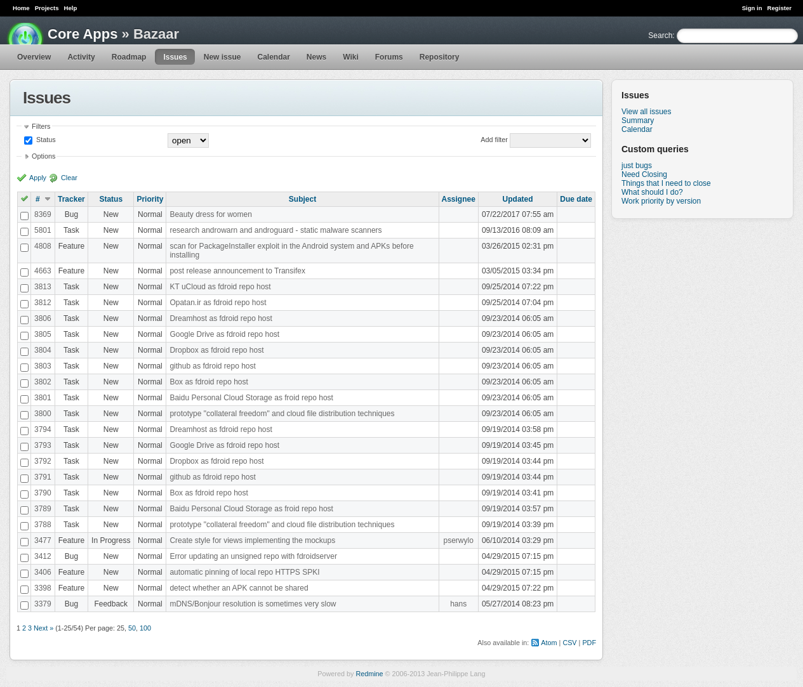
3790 (42, 492)
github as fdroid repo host (212, 366)
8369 (42, 214)
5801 (42, 230)
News (316, 57)
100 (145, 628)
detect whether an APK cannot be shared (238, 588)
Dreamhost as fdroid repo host (220, 318)
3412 (42, 556)
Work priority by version (661, 201)
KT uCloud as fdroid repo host (219, 286)
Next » (43, 628)
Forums (389, 57)
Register (779, 7)
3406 (42, 572)
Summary (637, 120)
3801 (42, 397)
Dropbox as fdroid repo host (216, 350)
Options (43, 156)
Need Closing (644, 174)
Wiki (351, 57)
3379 (42, 603)
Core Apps (82, 34)
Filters (41, 126)
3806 (42, 318)
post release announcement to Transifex (237, 270)
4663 (42, 270)
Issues (175, 57)
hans (458, 603)
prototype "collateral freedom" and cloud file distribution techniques (281, 413)
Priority (149, 199)
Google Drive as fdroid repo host (224, 334)
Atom (549, 642)
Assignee (458, 199)
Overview (34, 57)
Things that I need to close (666, 183)
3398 (42, 588)
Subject (302, 199)
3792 (42, 461)
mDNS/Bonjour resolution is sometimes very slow (252, 603)
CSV (569, 642)
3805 (42, 334)
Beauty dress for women (210, 214)
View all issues (646, 111)
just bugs (636, 165)
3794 (42, 429)
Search (660, 35)
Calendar (273, 57)
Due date (576, 199)
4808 (42, 246)
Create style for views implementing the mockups (252, 540)
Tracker (71, 199)
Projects (47, 7)
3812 (42, 302)
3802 (42, 381)
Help (70, 7)
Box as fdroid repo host (208, 381)
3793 (42, 445)
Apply (37, 177)
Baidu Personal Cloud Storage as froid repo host (251, 397)
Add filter (494, 139)
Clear (69, 177)
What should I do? (652, 192)
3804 (42, 350)
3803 (42, 366)
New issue (222, 57)
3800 (42, 413)
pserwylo (459, 540)
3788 (42, 524)
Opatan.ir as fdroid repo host (217, 302)
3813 (42, 286)
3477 (42, 540)
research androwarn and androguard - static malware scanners (275, 230)
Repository (440, 57)
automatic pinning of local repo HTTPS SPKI (244, 572)
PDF (589, 642)
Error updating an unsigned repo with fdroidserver (252, 556)
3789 (42, 508)
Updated (518, 199)
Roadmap (129, 57)
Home (21, 7)
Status (45, 139)
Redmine (369, 673)
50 (132, 628)
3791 (42, 477)
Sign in (752, 7)
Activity (81, 57)
